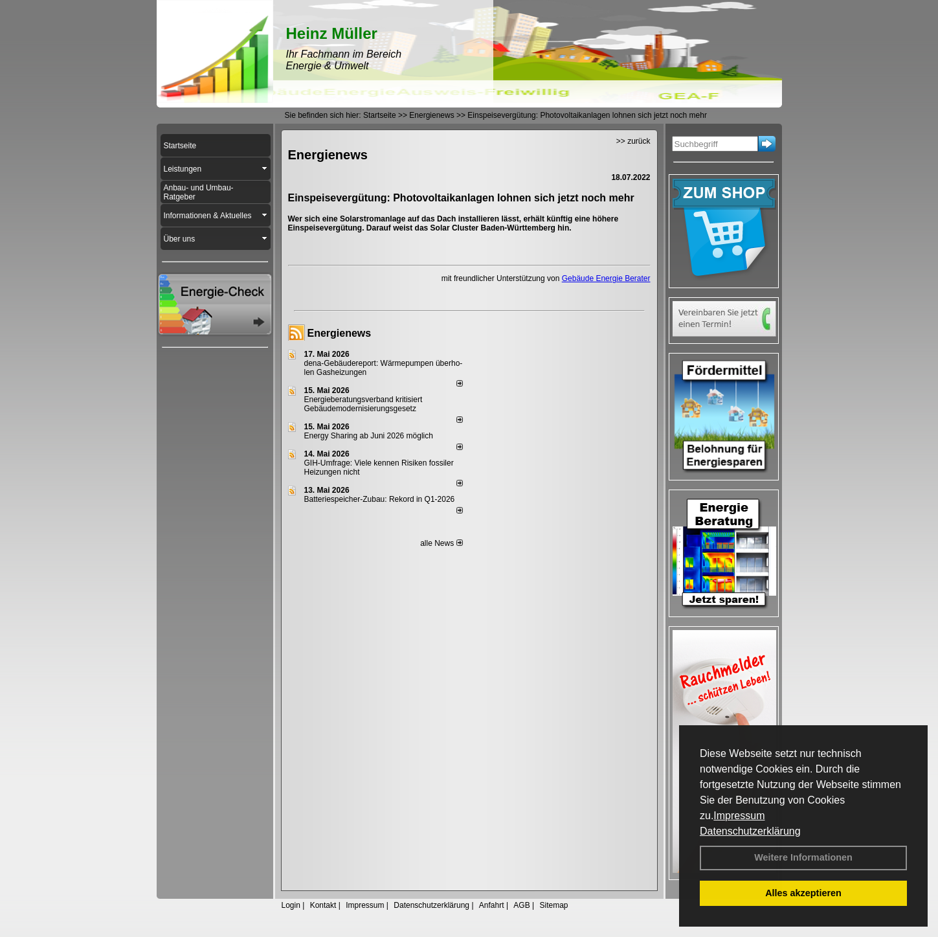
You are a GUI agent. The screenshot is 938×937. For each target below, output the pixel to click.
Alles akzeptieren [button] (803, 893)
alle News (441, 543)
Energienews (339, 333)
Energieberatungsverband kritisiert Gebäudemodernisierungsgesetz (363, 404)
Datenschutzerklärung (750, 831)
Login (291, 905)
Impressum (739, 815)
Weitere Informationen (803, 857)
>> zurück (633, 141)
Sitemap (553, 905)
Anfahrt (491, 905)
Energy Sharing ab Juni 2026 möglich (368, 435)
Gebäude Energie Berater (606, 278)
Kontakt (323, 905)
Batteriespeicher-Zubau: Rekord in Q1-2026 (379, 499)
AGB (521, 905)
